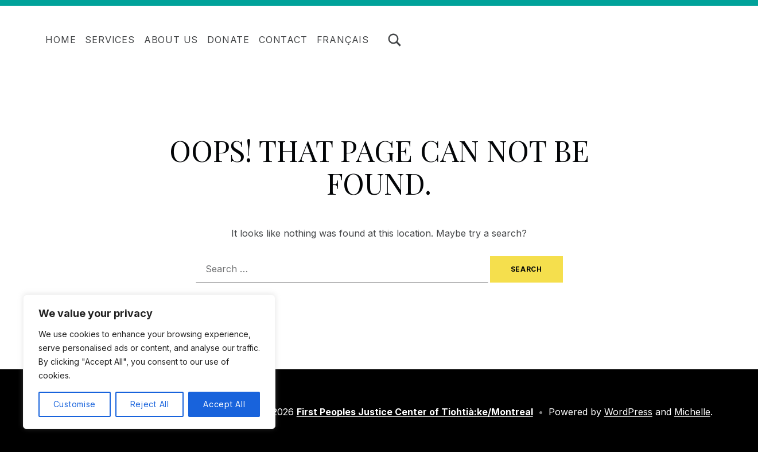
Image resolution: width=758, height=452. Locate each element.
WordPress (628, 412)
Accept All (224, 404)
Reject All (149, 404)
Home (60, 39)
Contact (283, 39)
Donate (228, 39)
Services (109, 39)
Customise (74, 404)
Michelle (692, 412)
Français (343, 39)
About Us (171, 39)
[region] (149, 362)
